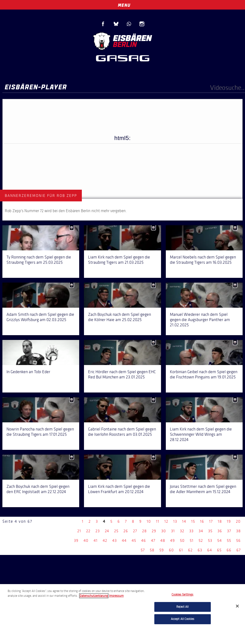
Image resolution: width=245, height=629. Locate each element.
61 (181, 550)
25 (116, 530)
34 (201, 530)
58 (152, 550)
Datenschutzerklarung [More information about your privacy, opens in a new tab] (94, 596)
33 (191, 530)
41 (96, 540)
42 (105, 540)
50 (182, 540)
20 (238, 521)
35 (210, 530)
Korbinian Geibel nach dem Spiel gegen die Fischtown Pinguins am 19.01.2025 (203, 374)
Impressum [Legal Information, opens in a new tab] (116, 596)
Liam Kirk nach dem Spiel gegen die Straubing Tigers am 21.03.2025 (119, 259)
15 (193, 521)
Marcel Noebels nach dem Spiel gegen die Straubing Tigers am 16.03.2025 (203, 259)
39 (76, 540)
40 (86, 540)
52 (201, 540)
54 (219, 540)
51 (192, 540)
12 (166, 521)
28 (144, 530)
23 (97, 530)
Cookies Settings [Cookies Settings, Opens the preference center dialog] (182, 595)
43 (114, 540)
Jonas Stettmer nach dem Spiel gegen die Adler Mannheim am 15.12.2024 (203, 489)
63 (200, 550)
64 (209, 550)
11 (157, 521)
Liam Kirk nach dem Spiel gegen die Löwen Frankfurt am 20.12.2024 (119, 489)
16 (202, 521)
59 (161, 550)
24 (107, 530)
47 (153, 540)
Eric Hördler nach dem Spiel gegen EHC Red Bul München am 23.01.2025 (122, 374)
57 (143, 550)
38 (238, 530)
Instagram (141, 24)
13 (175, 521)
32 (182, 530)
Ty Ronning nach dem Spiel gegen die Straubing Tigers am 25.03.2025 (38, 259)
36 (219, 530)
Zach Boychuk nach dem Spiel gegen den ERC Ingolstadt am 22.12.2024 (37, 489)
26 (125, 530)
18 (220, 521)
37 (229, 530)
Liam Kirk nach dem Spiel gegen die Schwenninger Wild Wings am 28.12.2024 (201, 434)
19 (229, 521)
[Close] (237, 606)
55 (229, 540)
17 (211, 521)
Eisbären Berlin (122, 40)
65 (219, 550)
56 (238, 540)
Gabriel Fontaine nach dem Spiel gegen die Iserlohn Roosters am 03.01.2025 (122, 431)
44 (124, 540)
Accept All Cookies (182, 619)
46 (143, 540)
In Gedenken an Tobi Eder (28, 371)
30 (163, 530)
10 (149, 521)
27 (135, 530)
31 (173, 530)
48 (162, 540)
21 (79, 530)
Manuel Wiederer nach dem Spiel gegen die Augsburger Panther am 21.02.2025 (200, 320)
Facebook (103, 24)
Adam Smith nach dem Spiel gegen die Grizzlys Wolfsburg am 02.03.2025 (40, 317)
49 (172, 540)
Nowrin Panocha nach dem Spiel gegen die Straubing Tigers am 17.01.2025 (40, 431)
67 (238, 550)
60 (171, 550)
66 (229, 550)
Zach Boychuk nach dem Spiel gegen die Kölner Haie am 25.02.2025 (119, 317)
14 (184, 521)
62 (190, 550)
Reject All (182, 607)
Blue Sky (116, 24)
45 (134, 540)
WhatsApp (129, 24)
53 (210, 540)
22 (88, 530)
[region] (122, 606)
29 (154, 530)
